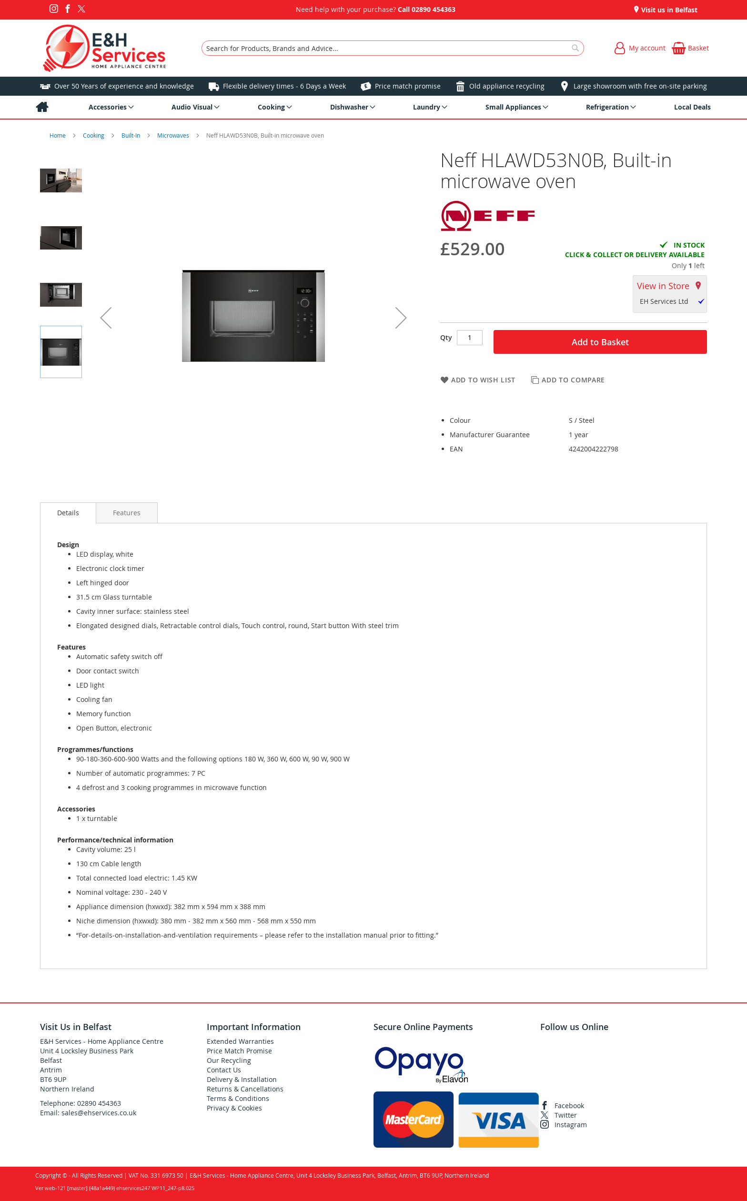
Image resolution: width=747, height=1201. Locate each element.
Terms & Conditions (238, 1098)
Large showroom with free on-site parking (640, 85)
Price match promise (408, 85)
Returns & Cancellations (245, 1088)
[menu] (373, 107)
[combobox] (393, 48)
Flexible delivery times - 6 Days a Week (284, 85)
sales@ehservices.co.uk (98, 1112)
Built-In (131, 135)
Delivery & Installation (242, 1079)
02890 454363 (433, 9)
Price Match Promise (239, 1050)
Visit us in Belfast (668, 9)
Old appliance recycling (507, 85)
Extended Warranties (240, 1041)
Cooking (94, 135)
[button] (106, 318)
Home (58, 135)
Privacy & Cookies (234, 1107)
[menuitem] (41, 107)
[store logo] (104, 48)
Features (127, 512)
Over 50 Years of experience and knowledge (124, 85)
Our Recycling (229, 1060)
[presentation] (68, 512)
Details (68, 512)
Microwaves (174, 135)
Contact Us (224, 1069)
